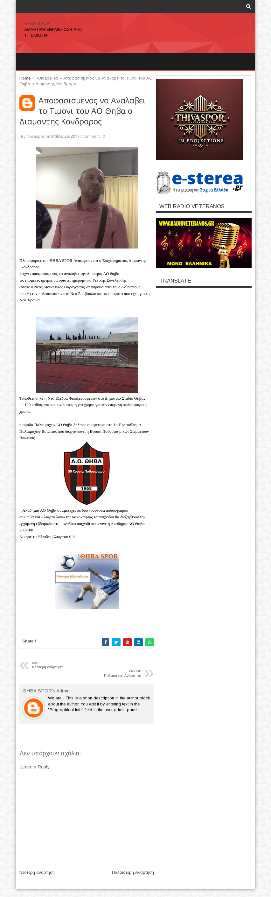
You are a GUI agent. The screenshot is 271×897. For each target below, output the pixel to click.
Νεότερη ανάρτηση (37, 872)
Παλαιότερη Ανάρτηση (133, 872)
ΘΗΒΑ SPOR (37, 23)
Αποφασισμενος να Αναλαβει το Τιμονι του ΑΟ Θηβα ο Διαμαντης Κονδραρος (82, 111)
